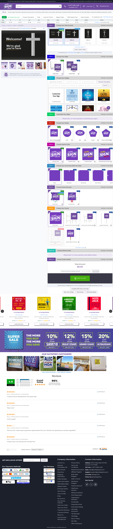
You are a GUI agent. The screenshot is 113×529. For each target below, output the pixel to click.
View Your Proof (62, 507)
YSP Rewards (75, 513)
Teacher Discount (76, 486)
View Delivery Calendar (64, 372)
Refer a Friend (75, 479)
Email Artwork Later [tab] (88, 82)
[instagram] (95, 484)
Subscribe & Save (76, 504)
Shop (14, 25)
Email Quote (80, 292)
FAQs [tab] (38, 17)
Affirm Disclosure (76, 523)
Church (9, 25)
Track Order (103, 1)
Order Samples (78, 1)
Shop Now (91, 1)
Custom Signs (11, 12)
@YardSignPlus (96, 477)
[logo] (8, 6)
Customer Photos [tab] (48, 17)
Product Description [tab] (28, 17)
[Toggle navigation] (4, 12)
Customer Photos (63, 512)
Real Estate (59, 12)
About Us (60, 515)
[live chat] (87, 6)
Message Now (95, 474)
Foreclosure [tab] (64, 85)
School (109, 12)
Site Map (74, 521)
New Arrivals (85, 1)
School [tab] (89, 85)
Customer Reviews (63, 510)
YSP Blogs (74, 516)
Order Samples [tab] (85, 17)
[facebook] (87, 484)
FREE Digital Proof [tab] (72, 17)
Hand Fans (18, 12)
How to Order (61, 493)
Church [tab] (105, 85)
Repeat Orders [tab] (60, 17)
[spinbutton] (55, 43)
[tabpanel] (80, 97)
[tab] (10, 17)
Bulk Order (97, 1)
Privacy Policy (75, 463)
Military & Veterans (77, 492)
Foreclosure (94, 12)
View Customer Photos (49, 372)
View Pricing (18, 315)
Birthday (99, 12)
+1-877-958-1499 (106, 17)
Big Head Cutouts (26, 12)
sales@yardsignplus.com (97, 469)
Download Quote (91, 292)
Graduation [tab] (81, 85)
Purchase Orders (62, 489)
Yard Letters (52, 12)
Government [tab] (96, 85)
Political (70, 12)
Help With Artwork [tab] (72, 82)
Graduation (105, 12)
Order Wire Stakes (63, 481)
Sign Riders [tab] (55, 85)
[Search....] (37, 6)
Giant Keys (38, 12)
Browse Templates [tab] (104, 82)
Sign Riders (87, 12)
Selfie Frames (45, 12)
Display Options (25, 449)
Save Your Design (69, 292)
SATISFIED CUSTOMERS (56, 354)
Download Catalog (77, 507)
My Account (71, 1)
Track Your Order (62, 505)
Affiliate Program (76, 472)
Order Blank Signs (63, 484)
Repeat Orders (62, 486)
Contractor (64, 12)
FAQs (59, 496)
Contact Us (109, 1)
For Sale (82, 12)
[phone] (71, 6)
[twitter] (91, 484)
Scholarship (75, 502)
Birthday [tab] (72, 85)
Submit (44, 460)
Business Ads (75, 12)
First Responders (76, 495)
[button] (60, 6)
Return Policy (75, 518)
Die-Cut (33, 12)
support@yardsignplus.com (99, 472)
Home (3, 25)
